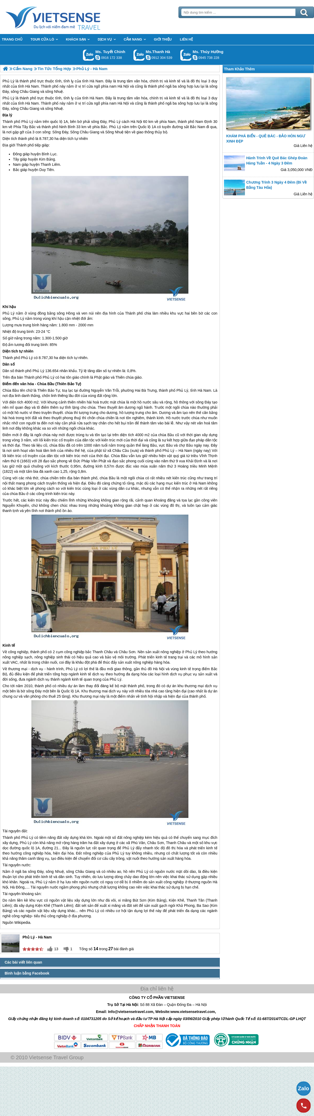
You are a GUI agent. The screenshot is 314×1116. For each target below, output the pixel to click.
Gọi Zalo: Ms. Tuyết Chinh (88, 55)
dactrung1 (195, 57)
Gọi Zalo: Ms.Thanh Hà (139, 55)
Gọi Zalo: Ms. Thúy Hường (186, 55)
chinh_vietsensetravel (97, 57)
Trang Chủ (66, 17)
